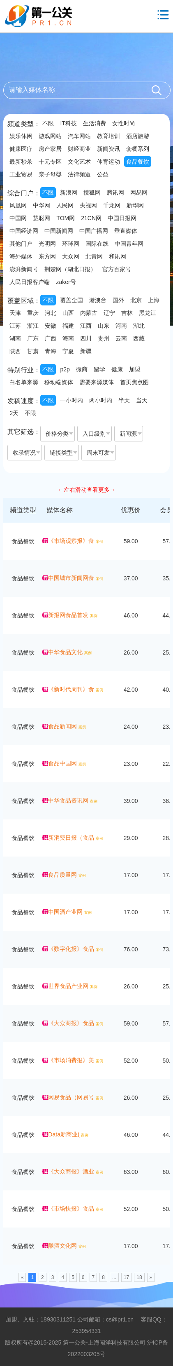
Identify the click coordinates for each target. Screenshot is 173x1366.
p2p (64, 369)
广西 (50, 338)
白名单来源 (23, 382)
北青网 (94, 256)
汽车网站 (79, 136)
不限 (48, 123)
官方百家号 (116, 269)
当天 (142, 400)
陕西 (15, 351)
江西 (86, 325)
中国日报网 (122, 218)
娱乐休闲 (20, 136)
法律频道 (79, 174)
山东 (103, 325)
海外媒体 (20, 256)
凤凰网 (18, 205)
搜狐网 (92, 192)
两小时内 (100, 400)
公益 (102, 174)
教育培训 (108, 136)
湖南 (15, 338)
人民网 (65, 205)
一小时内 (71, 400)
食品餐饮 (137, 161)
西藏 (139, 338)
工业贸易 (20, 174)
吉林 (127, 313)
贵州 (103, 338)
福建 (68, 325)
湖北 (139, 325)
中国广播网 (93, 231)
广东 (33, 338)
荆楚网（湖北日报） (70, 269)
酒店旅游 (137, 136)
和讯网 (117, 256)
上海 (153, 300)
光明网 (47, 243)
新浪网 (68, 192)
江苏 (15, 325)
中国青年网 (129, 243)
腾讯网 (115, 192)
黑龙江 (147, 313)
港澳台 (97, 300)
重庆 (33, 313)
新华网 (135, 205)
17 (126, 1277)
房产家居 (50, 149)
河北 (50, 313)
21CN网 (91, 218)
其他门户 (20, 243)
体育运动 (108, 161)
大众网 (70, 256)
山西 (68, 313)
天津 (15, 313)
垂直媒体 (125, 231)
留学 (99, 369)
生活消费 (94, 123)
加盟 (135, 369)
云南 (121, 338)
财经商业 (79, 149)
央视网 (88, 205)
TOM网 (65, 218)
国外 (118, 300)
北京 (136, 300)
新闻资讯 (108, 149)
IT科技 (68, 123)
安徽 (50, 325)
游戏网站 (50, 136)
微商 (82, 369)
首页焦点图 (134, 382)
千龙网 (111, 205)
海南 (68, 338)
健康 (117, 369)
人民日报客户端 (29, 282)
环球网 (70, 243)
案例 (99, 542)
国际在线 (96, 243)
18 (139, 1277)
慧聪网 (41, 218)
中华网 (41, 205)
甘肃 (33, 351)
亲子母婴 (50, 174)
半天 (124, 400)
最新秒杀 (20, 161)
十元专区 (50, 161)
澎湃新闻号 (23, 269)
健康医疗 (20, 149)
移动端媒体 (58, 382)
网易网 (139, 192)
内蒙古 (88, 313)
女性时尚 (123, 123)
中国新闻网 (58, 231)
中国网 (18, 218)
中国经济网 (23, 231)
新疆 (86, 351)
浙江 (33, 325)
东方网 (47, 256)
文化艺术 (79, 161)
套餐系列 (137, 149)
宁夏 (68, 351)
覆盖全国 (71, 300)
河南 (121, 325)
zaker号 (66, 282)
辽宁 (109, 313)
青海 (50, 351)
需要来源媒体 (96, 382)
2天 (13, 413)
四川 (86, 338)
